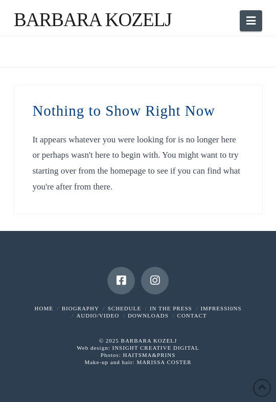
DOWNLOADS (148, 315)
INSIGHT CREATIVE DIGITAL (155, 348)
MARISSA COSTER (163, 362)
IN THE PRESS (171, 308)
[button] (251, 20)
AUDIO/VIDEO (97, 315)
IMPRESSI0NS (220, 308)
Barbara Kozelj (93, 19)
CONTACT (192, 315)
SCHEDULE (124, 308)
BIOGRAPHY (80, 308)
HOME (44, 308)
